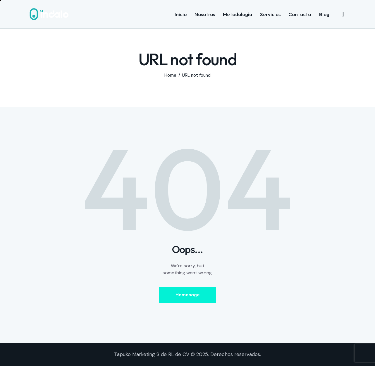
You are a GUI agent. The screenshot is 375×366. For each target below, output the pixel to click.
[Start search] (343, 14)
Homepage (187, 294)
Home (170, 75)
